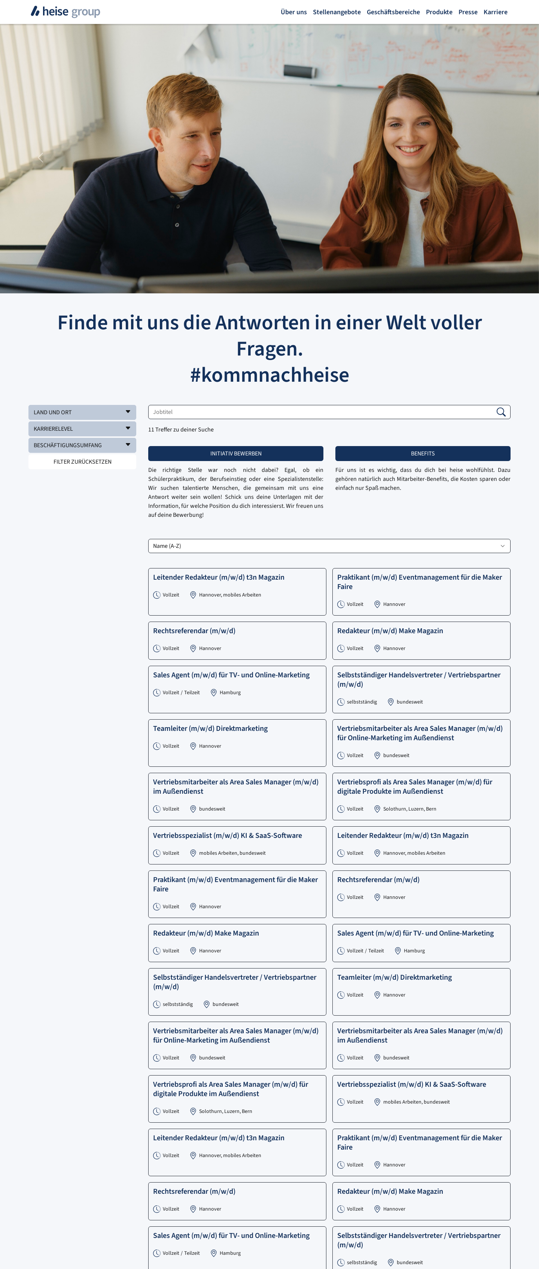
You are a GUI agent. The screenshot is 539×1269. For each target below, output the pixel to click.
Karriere (496, 12)
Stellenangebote (337, 12)
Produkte (439, 12)
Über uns (294, 12)
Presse (468, 12)
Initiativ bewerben (236, 453)
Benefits (423, 453)
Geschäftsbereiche (393, 12)
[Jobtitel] (329, 412)
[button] (82, 412)
